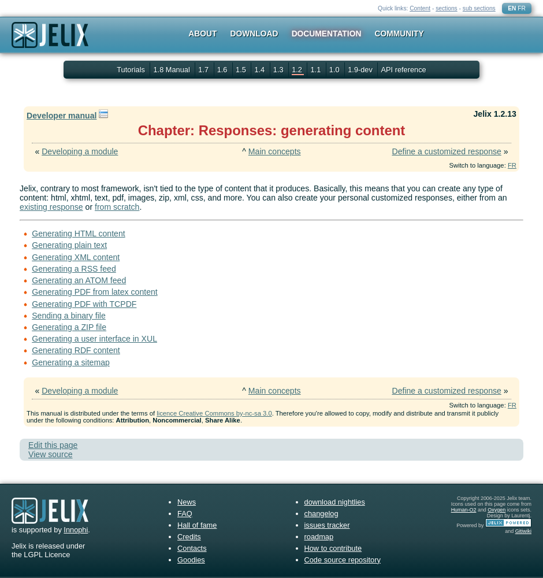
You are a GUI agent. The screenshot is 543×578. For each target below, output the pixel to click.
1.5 (242, 69)
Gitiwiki (523, 531)
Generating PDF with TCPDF (84, 304)
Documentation (327, 33)
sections (447, 8)
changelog (321, 513)
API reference (403, 69)
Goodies (191, 559)
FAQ (184, 513)
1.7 (204, 69)
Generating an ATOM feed (79, 280)
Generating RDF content (76, 350)
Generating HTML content (78, 233)
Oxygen (496, 510)
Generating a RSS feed (74, 268)
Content (420, 8)
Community (399, 33)
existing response (51, 207)
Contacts (192, 548)
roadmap (319, 536)
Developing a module (80, 151)
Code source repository (342, 559)
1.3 (279, 69)
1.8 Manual (172, 69)
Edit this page (52, 445)
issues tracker (327, 525)
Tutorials (131, 69)
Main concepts (274, 151)
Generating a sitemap (71, 362)
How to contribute (333, 548)
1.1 (316, 69)
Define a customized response (446, 151)
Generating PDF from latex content (95, 292)
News (186, 502)
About (202, 33)
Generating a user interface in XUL (94, 338)
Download (254, 33)
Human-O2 (464, 510)
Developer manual (61, 115)
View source (50, 454)
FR (522, 8)
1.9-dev (361, 69)
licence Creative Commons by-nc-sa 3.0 (214, 413)
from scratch (117, 207)
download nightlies (334, 502)
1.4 (260, 69)
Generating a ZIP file (69, 327)
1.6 (223, 69)
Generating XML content (76, 257)
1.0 (335, 69)
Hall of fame (197, 525)
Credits (189, 536)
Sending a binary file (69, 315)
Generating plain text (69, 245)
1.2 (298, 69)
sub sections (479, 8)
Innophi (76, 529)
